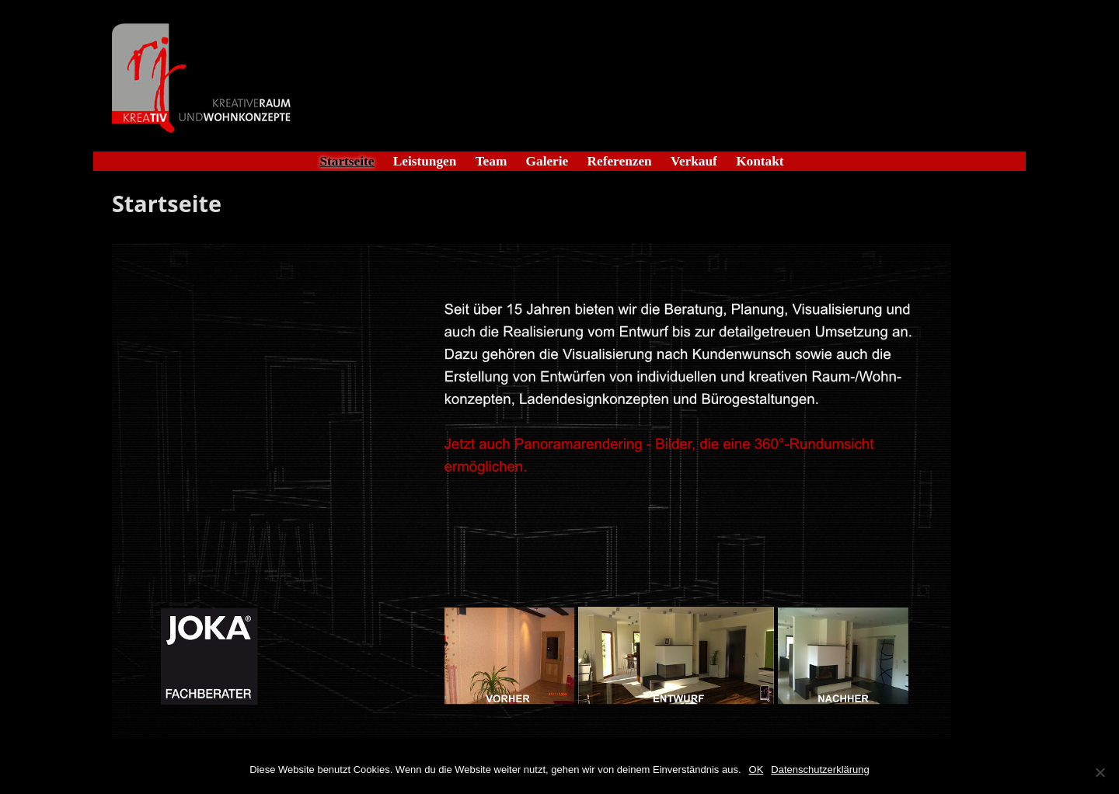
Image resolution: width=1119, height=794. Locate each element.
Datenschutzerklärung (820, 769)
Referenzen (619, 161)
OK (756, 769)
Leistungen (425, 161)
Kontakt (759, 161)
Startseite (346, 161)
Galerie (547, 161)
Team (491, 161)
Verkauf (694, 161)
